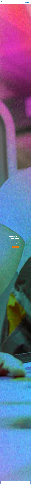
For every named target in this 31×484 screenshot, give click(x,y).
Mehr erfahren (15, 247)
